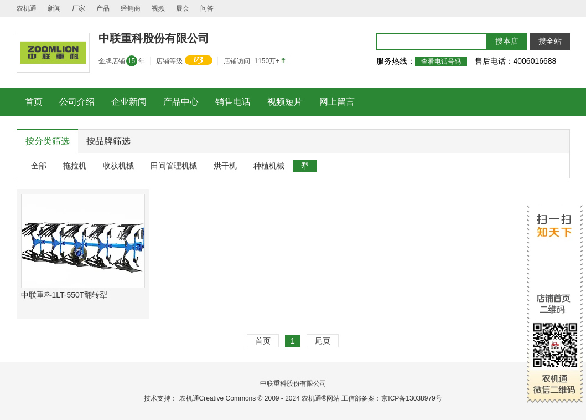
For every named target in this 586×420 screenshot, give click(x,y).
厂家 (78, 8)
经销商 (131, 8)
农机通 (27, 8)
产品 (103, 8)
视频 (158, 8)
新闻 (54, 8)
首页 (263, 340)
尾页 (322, 340)
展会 (182, 8)
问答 (207, 8)
